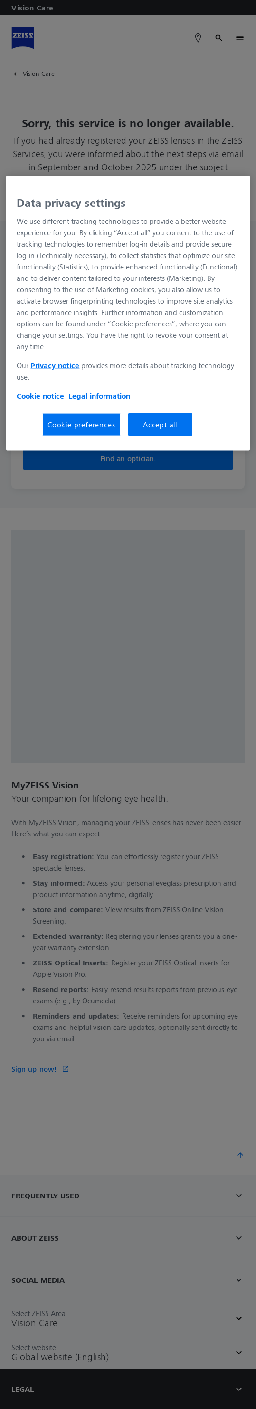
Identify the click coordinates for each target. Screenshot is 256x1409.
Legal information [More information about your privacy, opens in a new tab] (99, 395)
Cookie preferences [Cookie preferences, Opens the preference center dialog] (81, 424)
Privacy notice (54, 365)
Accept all (160, 424)
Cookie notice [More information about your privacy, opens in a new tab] (40, 395)
